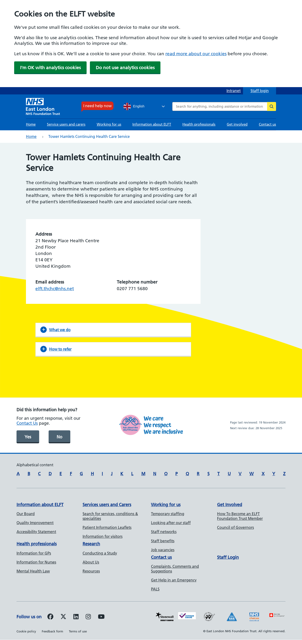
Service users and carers (66, 124)
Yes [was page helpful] (28, 437)
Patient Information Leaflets (107, 527)
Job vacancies (162, 549)
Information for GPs (34, 553)
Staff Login (228, 557)
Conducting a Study (100, 553)
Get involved (237, 124)
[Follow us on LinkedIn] (76, 617)
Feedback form (52, 631)
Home (31, 124)
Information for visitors (102, 536)
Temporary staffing (167, 513)
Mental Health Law (33, 571)
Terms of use (78, 631)
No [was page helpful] (59, 437)
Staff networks (163, 531)
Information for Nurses (36, 562)
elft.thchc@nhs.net (54, 288)
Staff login (260, 90)
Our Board (26, 513)
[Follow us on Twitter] (63, 617)
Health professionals (198, 124)
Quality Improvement (35, 522)
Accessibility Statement (36, 531)
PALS (155, 589)
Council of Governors (235, 527)
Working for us (109, 124)
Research (91, 544)
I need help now (97, 105)
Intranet (233, 90)
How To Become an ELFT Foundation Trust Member (240, 516)
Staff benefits (162, 540)
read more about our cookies (195, 53)
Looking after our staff (171, 522)
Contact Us (27, 423)
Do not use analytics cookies (125, 67)
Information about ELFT (151, 124)
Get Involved (229, 504)
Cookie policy (26, 631)
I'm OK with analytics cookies (50, 67)
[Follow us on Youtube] (101, 617)
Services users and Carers (107, 504)
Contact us (267, 124)
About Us (91, 562)
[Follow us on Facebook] (50, 617)
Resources (91, 571)
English (133, 106)
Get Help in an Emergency (174, 580)
